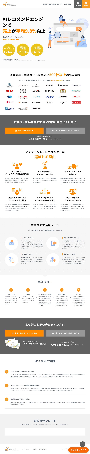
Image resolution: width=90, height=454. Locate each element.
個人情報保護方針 (42, 449)
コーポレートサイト (26, 449)
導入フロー (60, 4)
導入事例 (45, 4)
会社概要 (34, 449)
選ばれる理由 (52, 4)
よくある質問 (67, 4)
